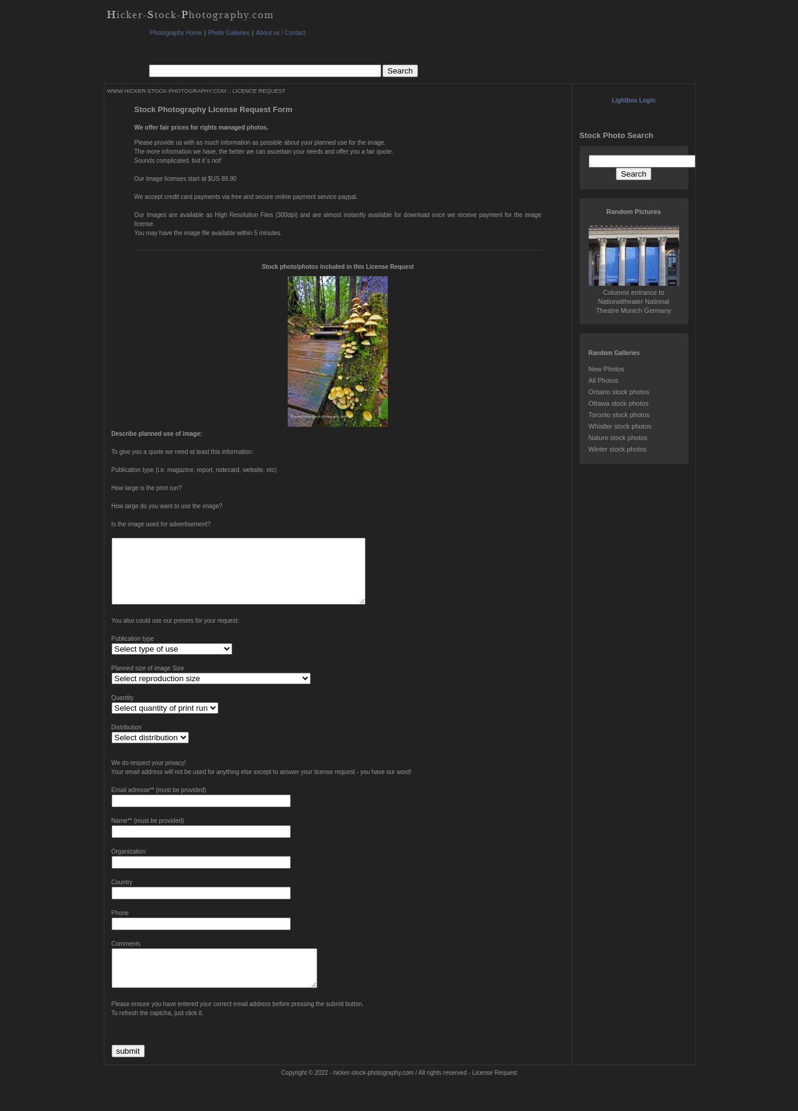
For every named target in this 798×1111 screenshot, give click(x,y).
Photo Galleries (228, 33)
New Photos (606, 369)
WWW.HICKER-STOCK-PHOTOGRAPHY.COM (166, 91)
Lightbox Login (633, 100)
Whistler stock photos (620, 426)
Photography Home (176, 33)
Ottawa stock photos (619, 403)
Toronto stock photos (619, 414)
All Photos (604, 380)
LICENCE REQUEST (258, 91)
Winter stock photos (618, 449)
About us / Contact (280, 33)
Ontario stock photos (619, 391)
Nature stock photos (618, 437)
